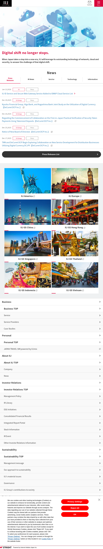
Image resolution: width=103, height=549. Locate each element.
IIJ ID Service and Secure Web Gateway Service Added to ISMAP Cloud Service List (37, 93)
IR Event (7, 436)
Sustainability (9, 449)
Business (6, 301)
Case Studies (9, 328)
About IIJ (6, 355)
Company (8, 369)
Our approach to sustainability (17, 469)
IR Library (8, 402)
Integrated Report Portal (14, 422)
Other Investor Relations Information (20, 442)
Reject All (75, 508)
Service (7, 315)
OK (74, 514)
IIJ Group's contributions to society (19, 489)
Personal (6, 335)
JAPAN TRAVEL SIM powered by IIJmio (20, 349)
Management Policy (12, 396)
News (6, 375)
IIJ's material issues (12, 476)
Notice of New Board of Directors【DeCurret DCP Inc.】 (26, 131)
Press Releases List (50, 154)
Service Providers (11, 322)
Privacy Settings (75, 502)
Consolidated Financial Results (17, 416)
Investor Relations (11, 382)
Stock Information (12, 429)
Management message (14, 463)
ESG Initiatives (10, 409)
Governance (9, 483)
